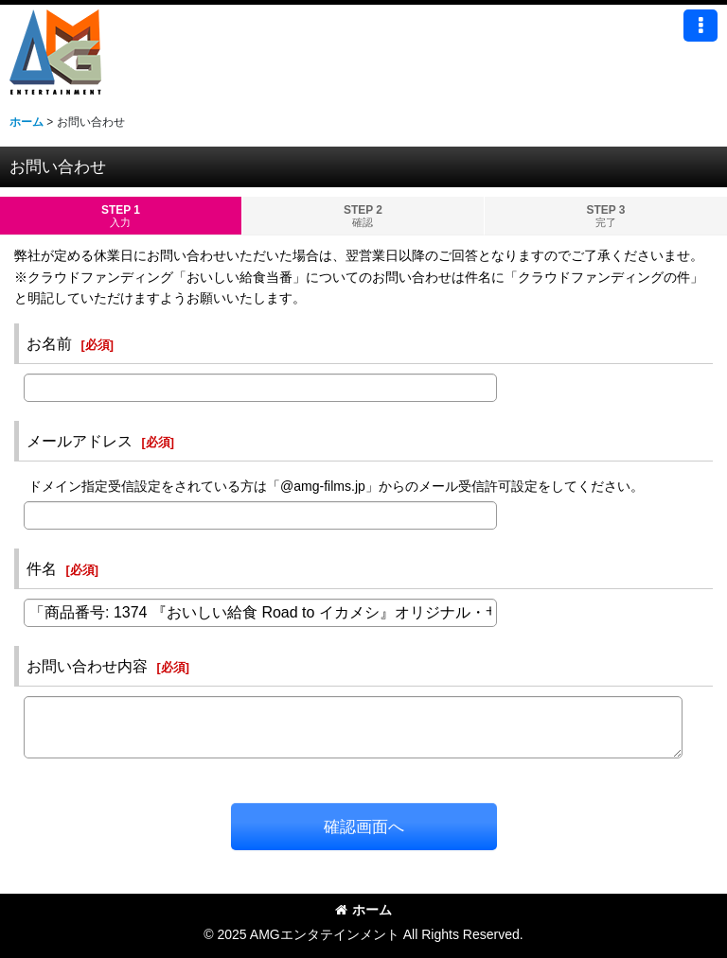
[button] (700, 25)
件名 (42, 568)
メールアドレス (80, 440)
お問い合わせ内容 (87, 665)
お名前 (49, 343)
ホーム (363, 909)
